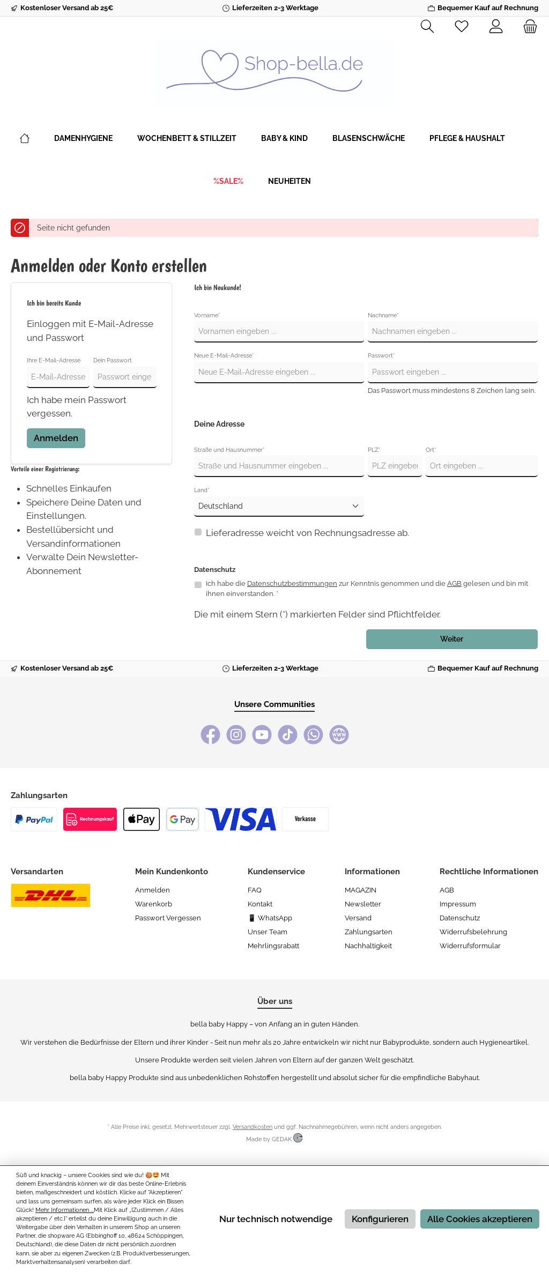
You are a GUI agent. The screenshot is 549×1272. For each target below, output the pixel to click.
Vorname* (207, 315)
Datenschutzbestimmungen (292, 583)
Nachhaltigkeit (368, 946)
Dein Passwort (112, 360)
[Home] (37, 138)
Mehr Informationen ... (64, 1210)
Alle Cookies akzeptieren (479, 1219)
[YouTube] (262, 735)
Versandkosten (252, 1127)
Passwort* (381, 355)
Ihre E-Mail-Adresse (53, 360)
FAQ (255, 890)
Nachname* (383, 315)
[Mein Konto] (495, 26)
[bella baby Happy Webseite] (339, 735)
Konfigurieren (380, 1219)
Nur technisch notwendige (275, 1219)
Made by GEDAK (274, 1139)
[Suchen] (427, 26)
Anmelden (56, 438)
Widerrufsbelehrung (473, 932)
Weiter (451, 638)
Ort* (431, 450)
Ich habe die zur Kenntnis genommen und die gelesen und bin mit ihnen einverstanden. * (367, 588)
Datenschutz (460, 918)
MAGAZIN (360, 890)
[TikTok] (288, 735)
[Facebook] (210, 735)
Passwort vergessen (168, 918)
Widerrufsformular (470, 946)
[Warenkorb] (527, 26)
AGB (454, 583)
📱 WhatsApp (270, 918)
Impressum (458, 904)
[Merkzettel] (461, 26)
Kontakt (260, 904)
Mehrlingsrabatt (273, 946)
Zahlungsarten (368, 932)
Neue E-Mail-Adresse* (224, 355)
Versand (358, 918)
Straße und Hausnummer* (229, 450)
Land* (202, 490)
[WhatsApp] (313, 735)
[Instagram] (236, 735)
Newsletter (363, 904)
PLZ (374, 450)
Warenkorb (153, 904)
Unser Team (267, 932)
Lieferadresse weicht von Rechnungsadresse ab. (307, 532)
